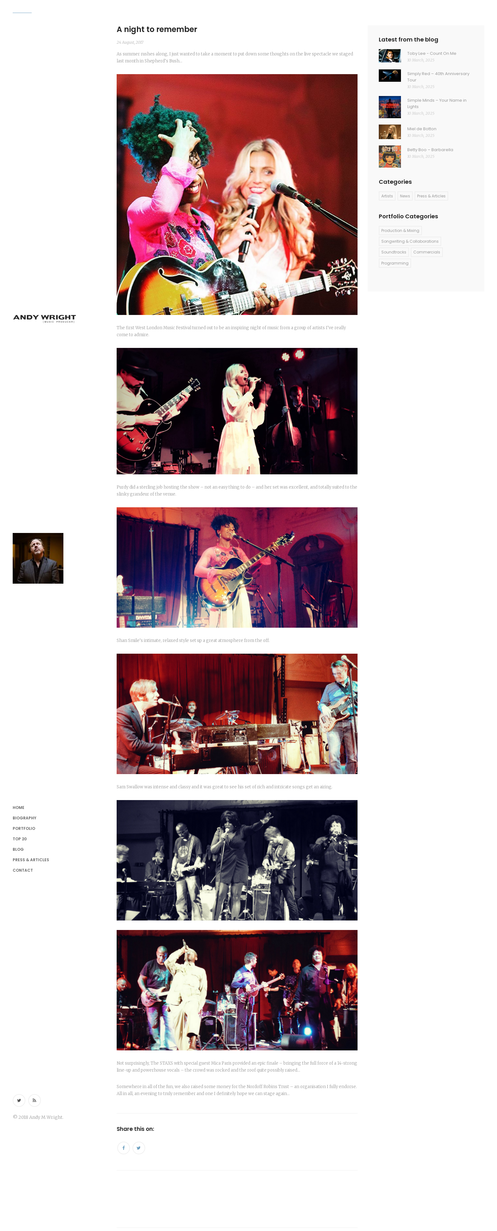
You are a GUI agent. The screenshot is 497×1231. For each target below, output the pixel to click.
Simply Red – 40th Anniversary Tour (438, 77)
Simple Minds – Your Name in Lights (437, 103)
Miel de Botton (421, 129)
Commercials (426, 252)
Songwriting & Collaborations (410, 241)
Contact (23, 870)
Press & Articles (31, 859)
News (405, 196)
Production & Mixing (400, 230)
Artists (387, 196)
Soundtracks (393, 252)
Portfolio (24, 828)
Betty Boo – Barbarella (430, 150)
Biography (24, 818)
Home (18, 807)
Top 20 (20, 839)
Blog (18, 849)
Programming (395, 263)
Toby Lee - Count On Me (431, 53)
